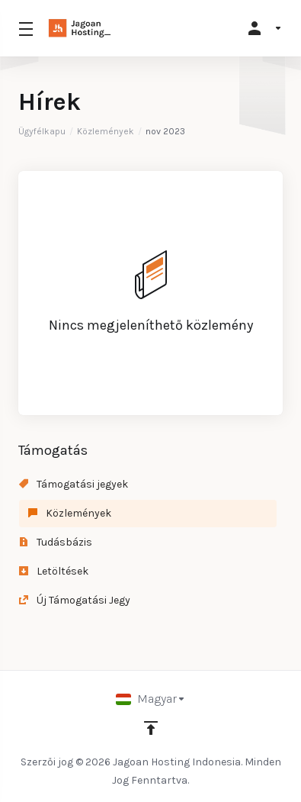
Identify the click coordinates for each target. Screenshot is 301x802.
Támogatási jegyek (73, 484)
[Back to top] (151, 728)
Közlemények (105, 131)
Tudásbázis (55, 542)
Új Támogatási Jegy (74, 600)
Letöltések (53, 571)
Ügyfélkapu (42, 131)
